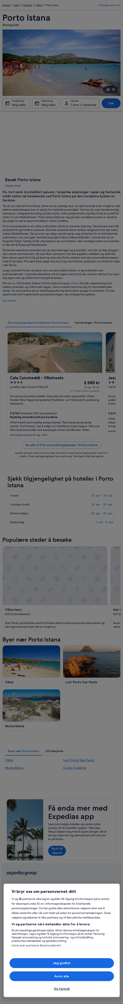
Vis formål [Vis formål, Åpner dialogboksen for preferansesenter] (62, 989)
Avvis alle (61, 976)
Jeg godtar (62, 963)
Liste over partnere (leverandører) (36, 945)
